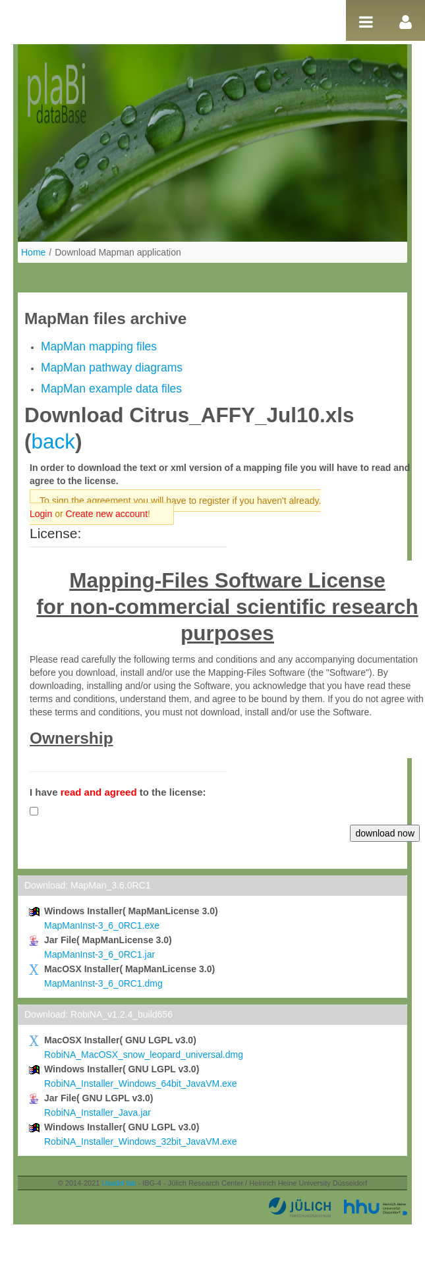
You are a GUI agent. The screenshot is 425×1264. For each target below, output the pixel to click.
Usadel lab (118, 1183)
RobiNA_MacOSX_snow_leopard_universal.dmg (143, 1054)
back (54, 441)
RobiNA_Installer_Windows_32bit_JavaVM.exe (140, 1141)
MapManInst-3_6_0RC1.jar (99, 954)
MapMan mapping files (99, 346)
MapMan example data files (111, 388)
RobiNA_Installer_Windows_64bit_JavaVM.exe (140, 1083)
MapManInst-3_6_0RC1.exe (101, 925)
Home (33, 252)
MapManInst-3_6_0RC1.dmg (103, 983)
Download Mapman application (118, 252)
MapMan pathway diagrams (112, 367)
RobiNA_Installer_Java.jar (97, 1112)
